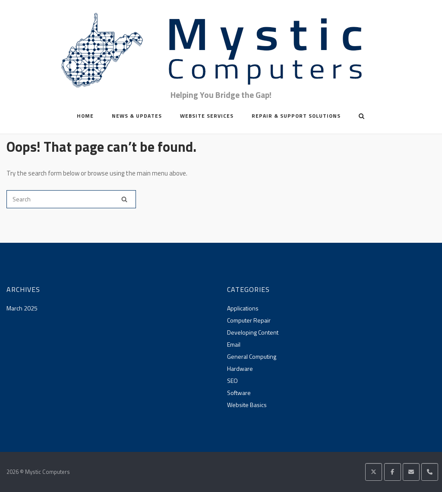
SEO (232, 380)
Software (239, 392)
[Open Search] (361, 117)
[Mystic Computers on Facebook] (392, 472)
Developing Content (252, 332)
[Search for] (71, 199)
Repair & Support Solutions (296, 116)
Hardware (240, 368)
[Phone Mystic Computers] (429, 472)
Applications (243, 308)
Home (85, 116)
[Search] (124, 199)
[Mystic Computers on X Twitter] (373, 472)
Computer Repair (249, 320)
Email (233, 344)
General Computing (251, 356)
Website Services (207, 116)
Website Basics (247, 404)
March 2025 (22, 308)
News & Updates (137, 116)
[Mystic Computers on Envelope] (411, 472)
